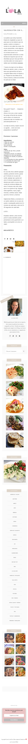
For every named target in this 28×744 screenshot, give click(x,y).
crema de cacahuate (15, 530)
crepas (14, 535)
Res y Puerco (15, 598)
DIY (14, 544)
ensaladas (14, 548)
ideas (15, 557)
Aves (15, 507)
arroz (14, 503)
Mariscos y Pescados (11, 235)
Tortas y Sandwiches (15, 616)
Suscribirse (14, 720)
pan (15, 584)
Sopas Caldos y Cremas (14, 602)
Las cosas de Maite (14, 742)
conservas (14, 525)
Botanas (15, 517)
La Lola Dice (15, 571)
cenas (14, 521)
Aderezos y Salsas (14, 494)
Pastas (14, 589)
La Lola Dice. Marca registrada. (14, 739)
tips (15, 611)
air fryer (15, 498)
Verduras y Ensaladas (14, 620)
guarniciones (15, 553)
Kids (15, 566)
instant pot (15, 562)
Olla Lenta (14, 580)
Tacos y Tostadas (14, 607)
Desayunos (14, 539)
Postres (15, 593)
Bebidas (15, 512)
